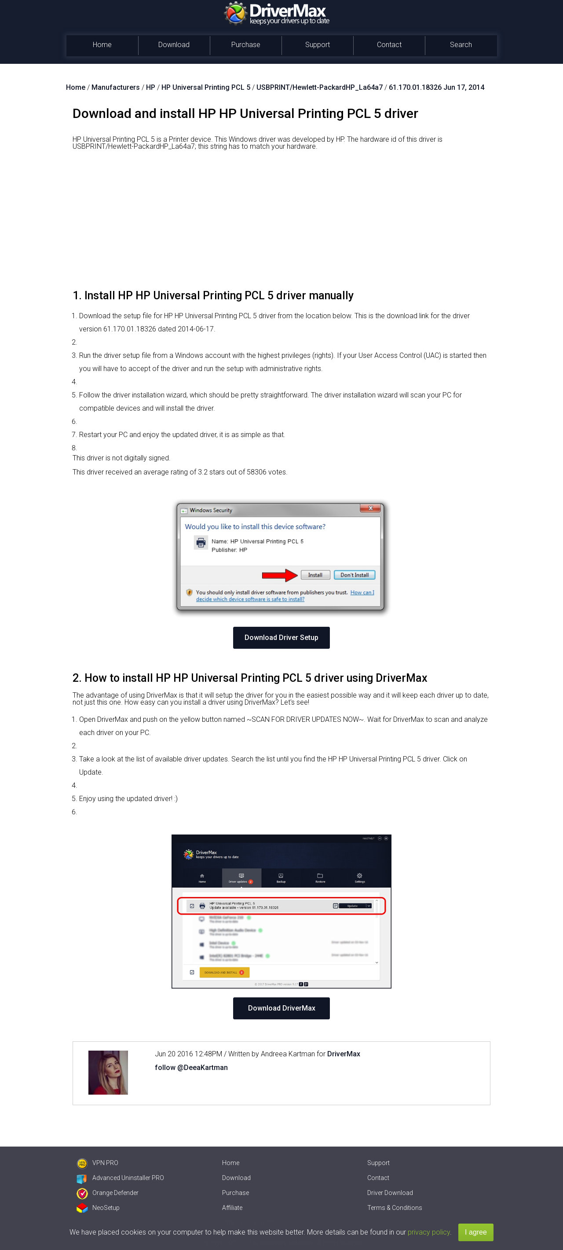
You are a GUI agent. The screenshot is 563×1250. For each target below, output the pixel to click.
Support (317, 44)
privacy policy (429, 1232)
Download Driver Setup (281, 637)
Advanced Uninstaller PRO (120, 1178)
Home (102, 44)
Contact (389, 44)
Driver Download (390, 1193)
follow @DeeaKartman (191, 1067)
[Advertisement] (281, 223)
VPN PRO (97, 1163)
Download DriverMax (281, 1008)
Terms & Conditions (394, 1208)
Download (174, 44)
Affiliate (232, 1208)
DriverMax (343, 1054)
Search (461, 44)
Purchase (245, 44)
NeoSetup (98, 1208)
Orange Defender (108, 1193)
